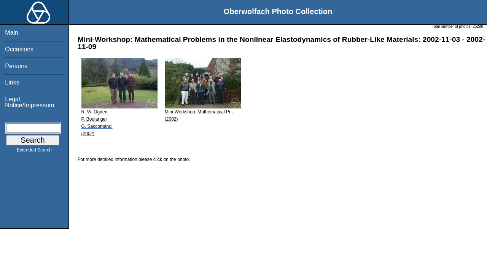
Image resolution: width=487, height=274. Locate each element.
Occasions (19, 49)
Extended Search (34, 151)
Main (11, 32)
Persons (16, 66)
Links (12, 82)
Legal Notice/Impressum (29, 102)
